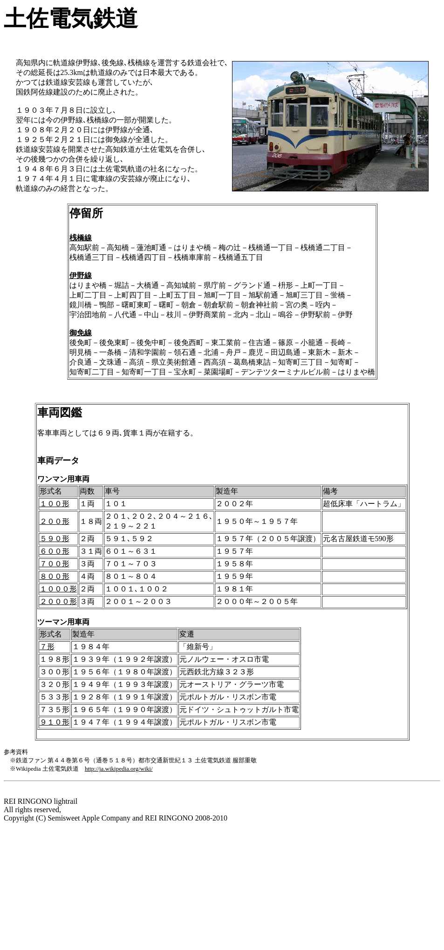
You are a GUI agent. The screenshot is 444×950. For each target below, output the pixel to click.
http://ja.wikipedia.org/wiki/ (119, 768)
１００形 (54, 504)
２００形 (54, 521)
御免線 (80, 333)
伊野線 (80, 275)
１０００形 (58, 589)
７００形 (54, 564)
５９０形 (54, 539)
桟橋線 (80, 238)
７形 (47, 647)
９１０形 (54, 722)
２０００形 (58, 601)
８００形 (54, 576)
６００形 (54, 551)
